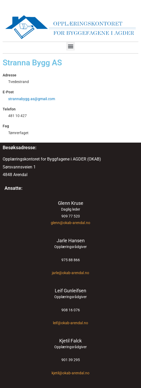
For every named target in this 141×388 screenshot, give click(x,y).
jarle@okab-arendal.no (70, 273)
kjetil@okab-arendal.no (70, 373)
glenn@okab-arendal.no (70, 223)
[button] (70, 46)
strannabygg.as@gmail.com (31, 99)
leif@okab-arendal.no (70, 323)
